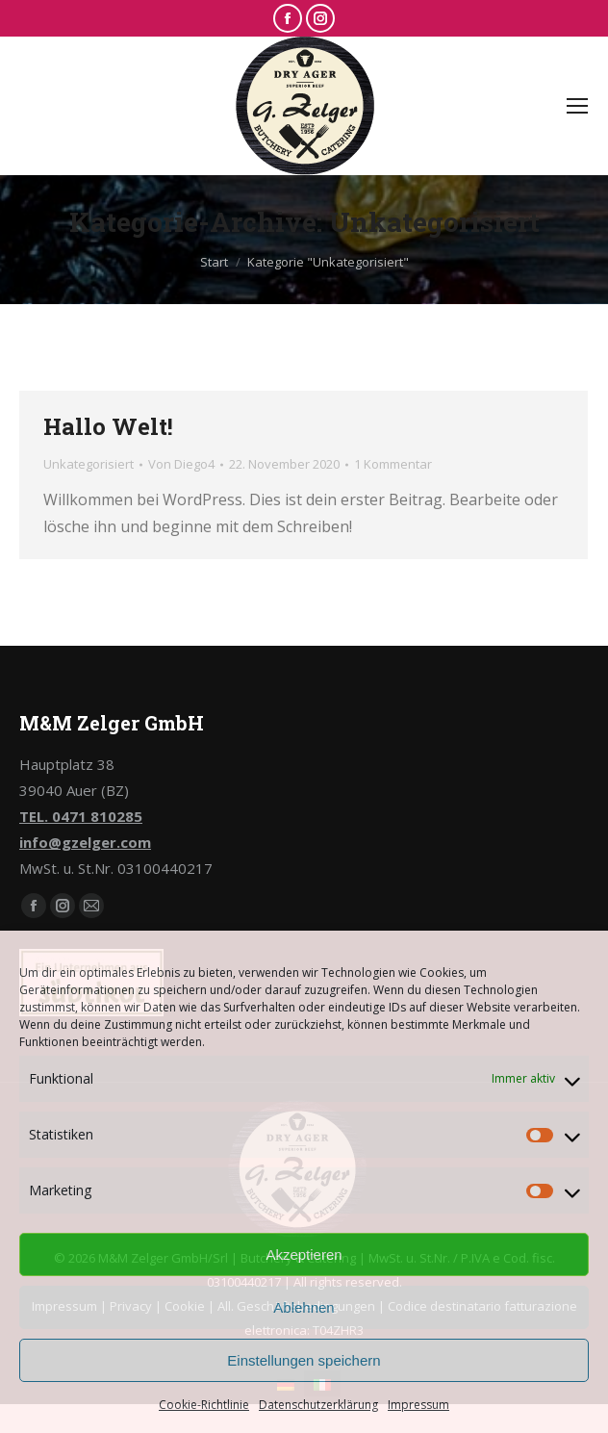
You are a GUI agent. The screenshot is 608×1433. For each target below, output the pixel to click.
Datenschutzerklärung (318, 1404)
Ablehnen (303, 1307)
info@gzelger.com (85, 842)
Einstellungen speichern (303, 1360)
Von (181, 464)
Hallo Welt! (108, 426)
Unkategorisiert (88, 464)
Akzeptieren (304, 1254)
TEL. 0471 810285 (80, 816)
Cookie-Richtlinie (204, 1404)
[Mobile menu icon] (577, 105)
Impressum (418, 1404)
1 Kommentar (393, 464)
